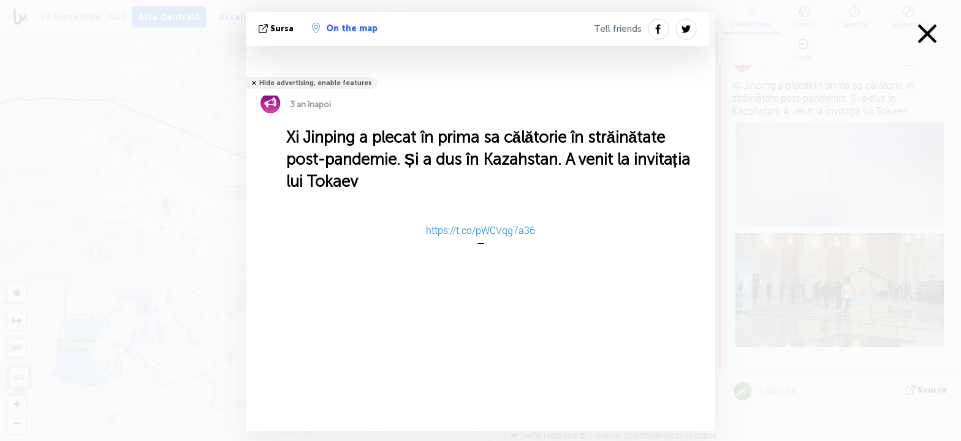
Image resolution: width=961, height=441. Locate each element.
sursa (277, 28)
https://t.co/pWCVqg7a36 (480, 230)
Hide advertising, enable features (315, 83)
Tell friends (618, 28)
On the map (345, 28)
